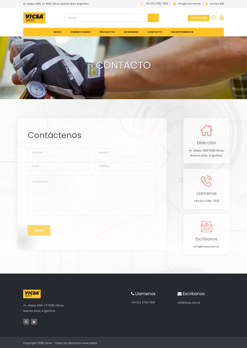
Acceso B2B (217, 3)
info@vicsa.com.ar (189, 3)
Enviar (34, 234)
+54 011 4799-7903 (156, 3)
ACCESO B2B (198, 18)
